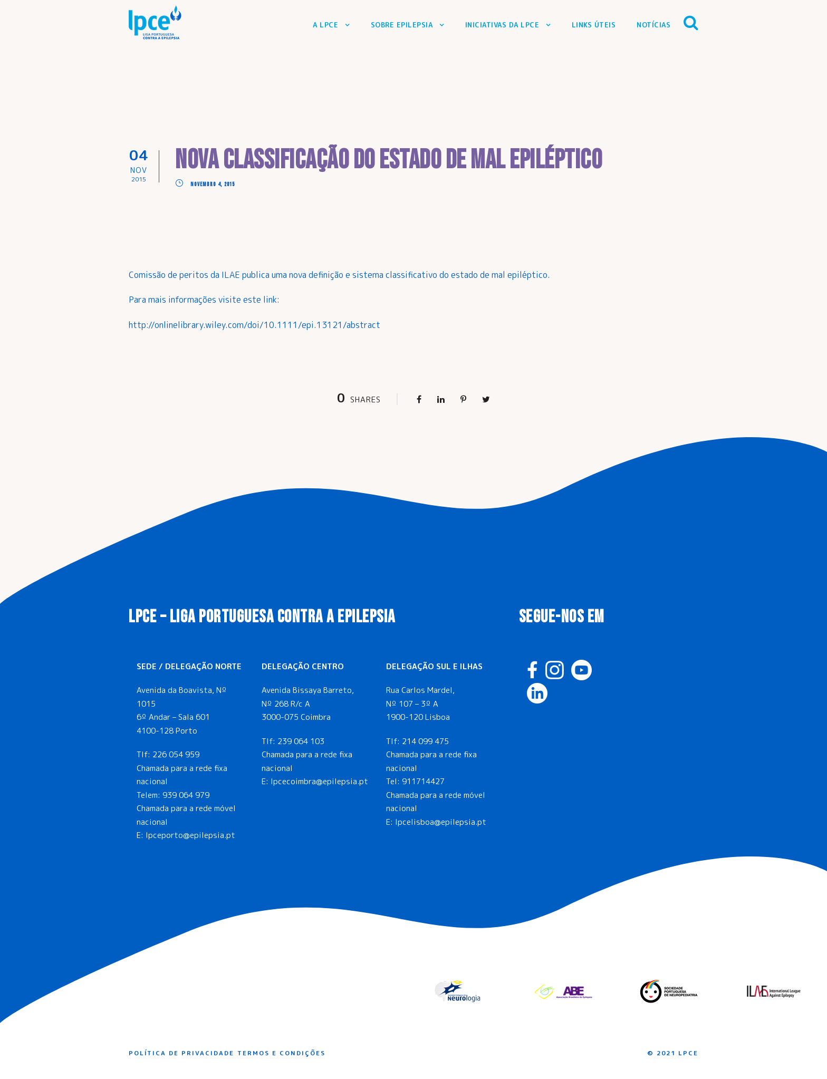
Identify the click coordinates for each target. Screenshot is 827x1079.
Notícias (653, 25)
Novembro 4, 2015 (212, 184)
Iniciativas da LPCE (502, 25)
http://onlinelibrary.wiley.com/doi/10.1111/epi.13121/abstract (254, 325)
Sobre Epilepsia (402, 25)
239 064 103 (300, 741)
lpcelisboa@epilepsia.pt (440, 821)
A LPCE (325, 25)
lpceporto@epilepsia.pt (190, 835)
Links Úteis (594, 25)
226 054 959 (175, 754)
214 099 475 (425, 741)
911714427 (423, 781)
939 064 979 (185, 795)
